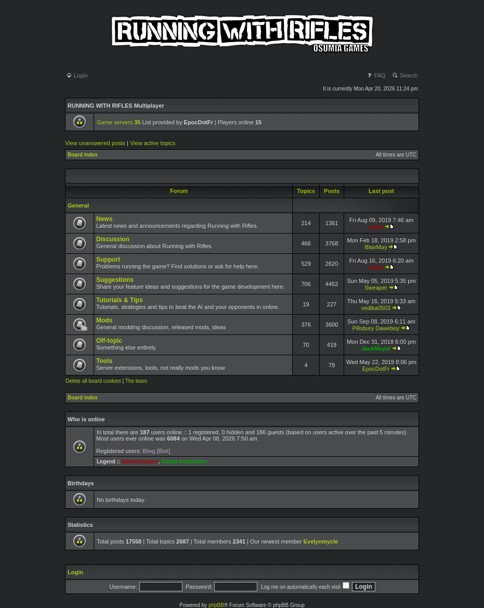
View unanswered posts (95, 143)
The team (136, 381)
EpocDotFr (376, 369)
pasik (376, 227)
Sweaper (375, 287)
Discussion (112, 239)
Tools (104, 361)
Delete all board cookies (93, 381)
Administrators (139, 461)
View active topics (152, 143)
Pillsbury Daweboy (375, 328)
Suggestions (115, 279)
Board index (83, 155)
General (78, 205)
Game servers (118, 122)
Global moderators (184, 461)
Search (405, 75)
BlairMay (376, 247)
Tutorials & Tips (119, 300)
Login (77, 75)
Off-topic (109, 340)
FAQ (376, 75)
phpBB (216, 605)
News (104, 219)
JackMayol (375, 348)
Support (108, 259)
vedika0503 (375, 308)
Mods (104, 320)
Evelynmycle (321, 541)
